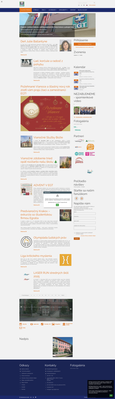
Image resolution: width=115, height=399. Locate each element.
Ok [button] (111, 395)
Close (70, 192)
